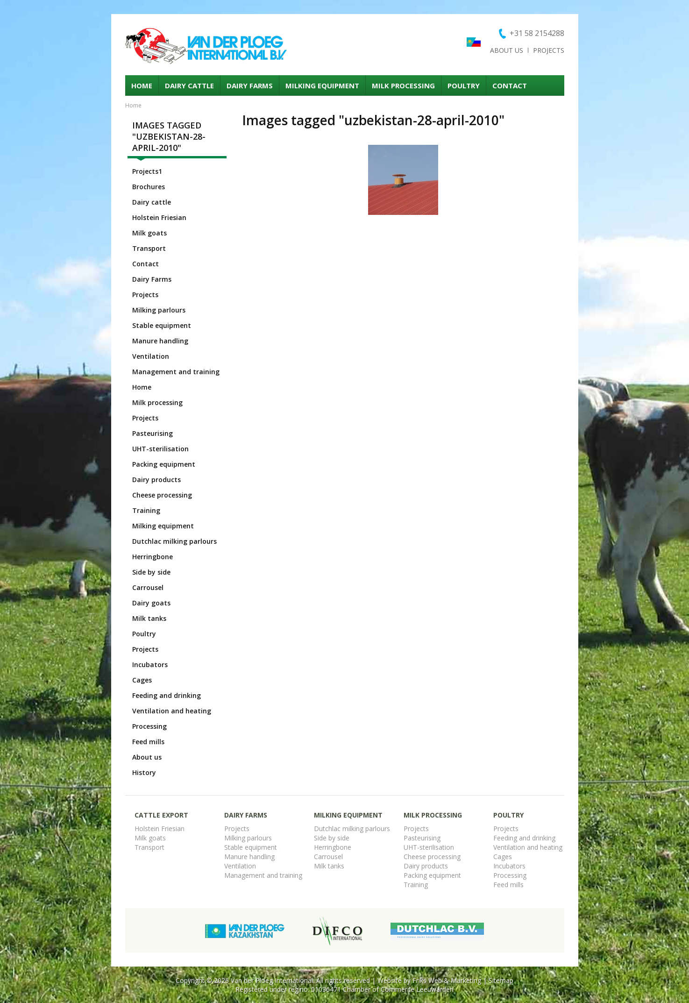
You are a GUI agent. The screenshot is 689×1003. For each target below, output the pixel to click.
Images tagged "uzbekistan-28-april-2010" (169, 136)
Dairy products (156, 479)
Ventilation (150, 356)
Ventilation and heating (171, 710)
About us (506, 50)
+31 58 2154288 (537, 33)
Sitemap (501, 980)
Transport (149, 248)
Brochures (148, 186)
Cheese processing (162, 495)
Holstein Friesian (159, 217)
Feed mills (148, 741)
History (144, 772)
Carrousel (147, 587)
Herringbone (152, 556)
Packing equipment (163, 464)
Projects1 (147, 171)
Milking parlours (158, 310)
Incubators (150, 664)
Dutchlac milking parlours (174, 541)
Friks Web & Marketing (446, 980)
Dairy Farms (250, 85)
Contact (509, 85)
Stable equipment (161, 325)
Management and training (176, 371)
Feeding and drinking (166, 695)
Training (146, 510)
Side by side (151, 572)
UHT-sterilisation (160, 448)
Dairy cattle (189, 85)
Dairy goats (151, 602)
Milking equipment (322, 85)
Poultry (463, 85)
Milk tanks (149, 618)
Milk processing (403, 85)
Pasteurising (152, 433)
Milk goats (149, 232)
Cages (142, 680)
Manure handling (160, 340)
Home (141, 85)
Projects (548, 50)
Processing (149, 726)
